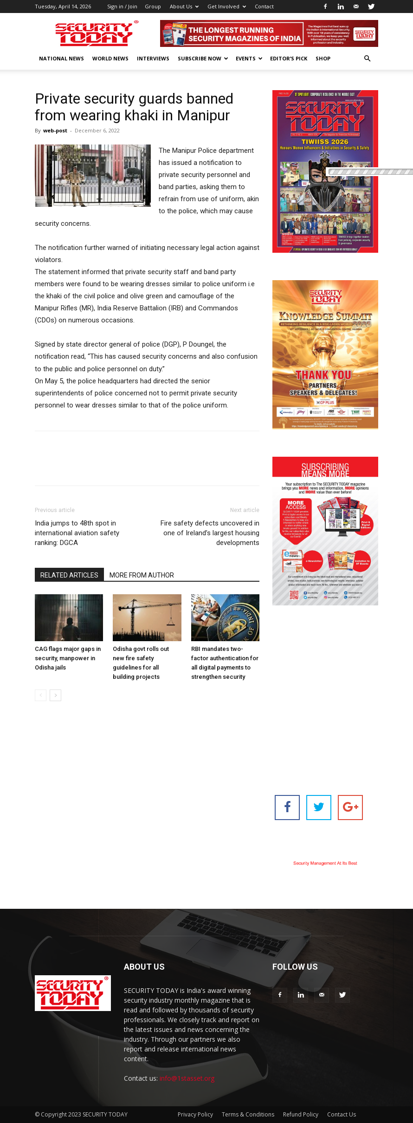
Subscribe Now (203, 58)
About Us (184, 6)
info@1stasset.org (187, 1078)
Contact (264, 6)
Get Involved (226, 6)
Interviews (153, 58)
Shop (323, 58)
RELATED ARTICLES (69, 575)
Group (153, 6)
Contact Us (341, 1114)
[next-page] (55, 695)
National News (61, 58)
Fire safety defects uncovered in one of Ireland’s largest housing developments (210, 533)
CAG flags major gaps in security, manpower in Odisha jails (68, 658)
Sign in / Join (122, 6)
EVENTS (249, 58)
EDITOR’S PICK (288, 58)
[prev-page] (40, 695)
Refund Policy (300, 1114)
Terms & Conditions (248, 1114)
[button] (367, 58)
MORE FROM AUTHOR (142, 575)
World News (110, 58)
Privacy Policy (195, 1114)
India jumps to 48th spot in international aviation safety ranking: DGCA (77, 533)
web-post (55, 130)
